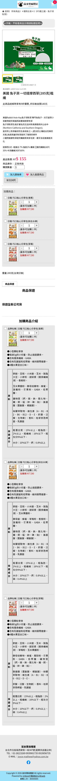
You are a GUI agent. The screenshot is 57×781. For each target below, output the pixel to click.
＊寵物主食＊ (28, 11)
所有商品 (15, 11)
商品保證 (9, 284)
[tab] (9, 283)
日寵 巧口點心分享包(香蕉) (21, 197)
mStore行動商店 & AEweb (34, 775)
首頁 (7, 11)
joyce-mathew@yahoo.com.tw (33, 756)
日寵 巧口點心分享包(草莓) (21, 243)
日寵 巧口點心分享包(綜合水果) (23, 221)
